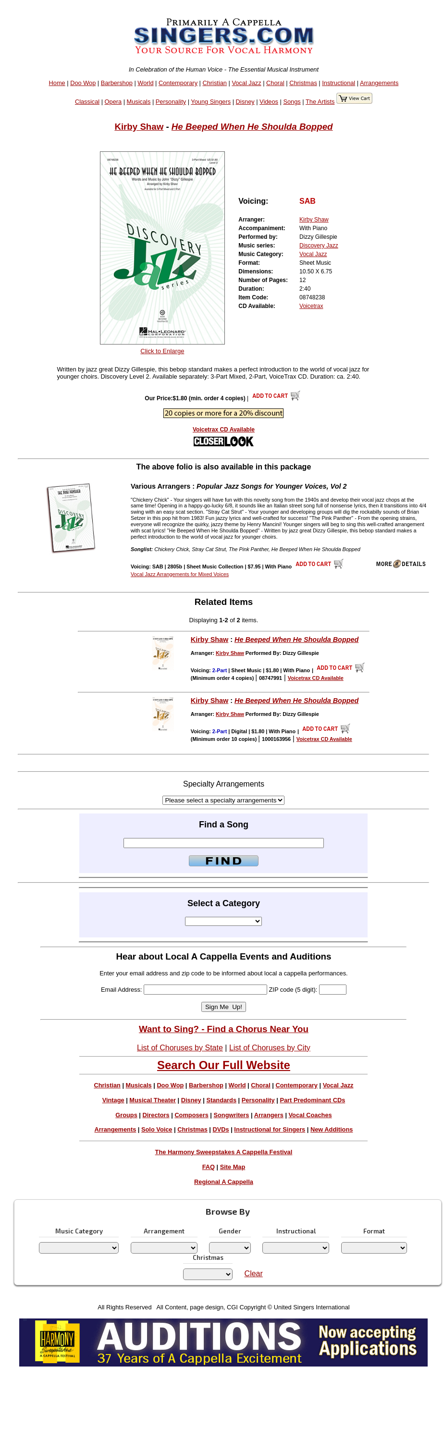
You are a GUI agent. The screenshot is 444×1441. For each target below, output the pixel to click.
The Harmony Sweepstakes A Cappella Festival (224, 1152)
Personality (171, 101)
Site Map (233, 1166)
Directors (155, 1115)
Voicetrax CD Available (224, 429)
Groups (126, 1115)
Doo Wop (83, 82)
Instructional (338, 82)
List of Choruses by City (269, 1048)
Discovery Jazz (318, 245)
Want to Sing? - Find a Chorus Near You (223, 1029)
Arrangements (379, 82)
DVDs (221, 1129)
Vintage (113, 1100)
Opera (113, 101)
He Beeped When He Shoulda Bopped (252, 127)
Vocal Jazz (246, 82)
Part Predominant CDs (312, 1100)
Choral (275, 82)
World (145, 82)
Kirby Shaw (138, 127)
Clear (254, 1273)
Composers (191, 1115)
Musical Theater (152, 1100)
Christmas (303, 82)
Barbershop (117, 82)
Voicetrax (311, 306)
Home (57, 82)
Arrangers (269, 1115)
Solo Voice (156, 1129)
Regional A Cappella (223, 1181)
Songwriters (231, 1115)
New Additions (331, 1129)
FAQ (208, 1166)
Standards (221, 1100)
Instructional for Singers (269, 1129)
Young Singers (211, 101)
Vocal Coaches (310, 1115)
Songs (291, 101)
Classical (87, 101)
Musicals (139, 101)
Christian (214, 82)
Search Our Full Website (223, 1065)
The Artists (320, 101)
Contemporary (178, 82)
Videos (268, 101)
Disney (245, 101)
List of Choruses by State (180, 1048)
